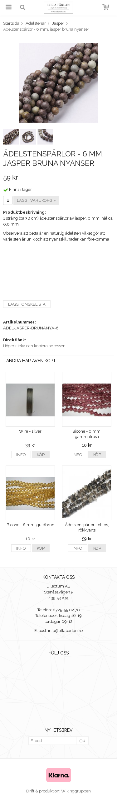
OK (82, 741)
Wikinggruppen (76, 791)
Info (21, 454)
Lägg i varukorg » (36, 200)
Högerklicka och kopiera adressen (34, 346)
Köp (41, 454)
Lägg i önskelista (27, 304)
